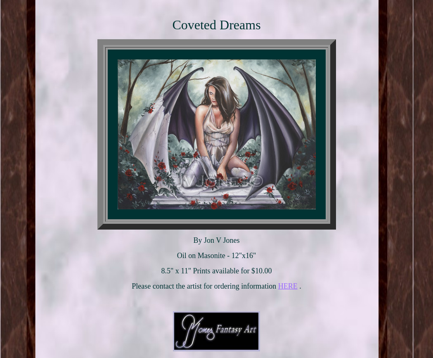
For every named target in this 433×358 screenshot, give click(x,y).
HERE (288, 286)
